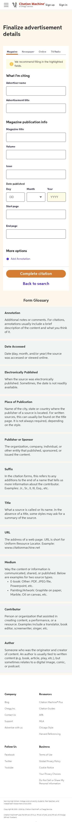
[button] (36, 197)
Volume (10, 146)
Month (31, 189)
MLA (41, 721)
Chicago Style (46, 728)
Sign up (50, 5)
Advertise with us (13, 728)
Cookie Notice (46, 768)
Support (9, 721)
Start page (12, 206)
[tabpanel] (36, 163)
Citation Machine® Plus (51, 702)
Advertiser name (16, 83)
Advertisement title (18, 100)
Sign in (63, 5)
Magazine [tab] (12, 52)
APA (41, 715)
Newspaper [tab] (28, 52)
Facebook (10, 755)
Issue (9, 166)
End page (11, 226)
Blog (7, 702)
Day (8, 189)
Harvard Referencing (49, 734)
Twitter (8, 761)
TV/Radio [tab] (55, 52)
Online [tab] (42, 52)
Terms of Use (45, 755)
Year (50, 189)
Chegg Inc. (10, 709)
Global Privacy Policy (49, 761)
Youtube (9, 768)
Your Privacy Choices (50, 774)
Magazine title (15, 129)
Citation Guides (47, 709)
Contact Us (10, 715)
